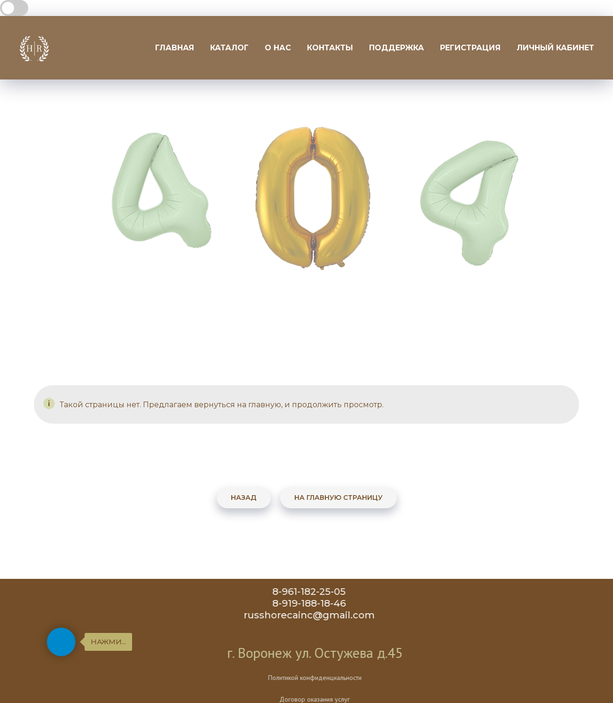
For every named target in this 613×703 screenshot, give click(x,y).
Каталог (229, 47)
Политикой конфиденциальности (347, 677)
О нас (278, 47)
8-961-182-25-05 (313, 591)
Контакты (330, 47)
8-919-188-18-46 (313, 603)
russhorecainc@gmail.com (313, 615)
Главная (174, 47)
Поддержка (396, 47)
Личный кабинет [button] (555, 47)
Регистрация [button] (470, 47)
